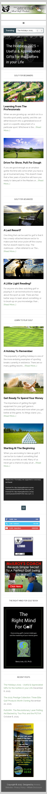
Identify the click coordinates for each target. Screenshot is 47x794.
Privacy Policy (20, 787)
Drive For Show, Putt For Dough (22, 162)
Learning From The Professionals (15, 108)
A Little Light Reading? (17, 283)
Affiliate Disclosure (34, 787)
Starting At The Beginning (19, 448)
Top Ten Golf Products (23, 10)
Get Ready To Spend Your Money (23, 398)
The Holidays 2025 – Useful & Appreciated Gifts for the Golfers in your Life (25, 31)
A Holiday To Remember (18, 351)
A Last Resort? (12, 230)
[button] (23, 51)
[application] (23, 489)
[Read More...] (10, 251)
